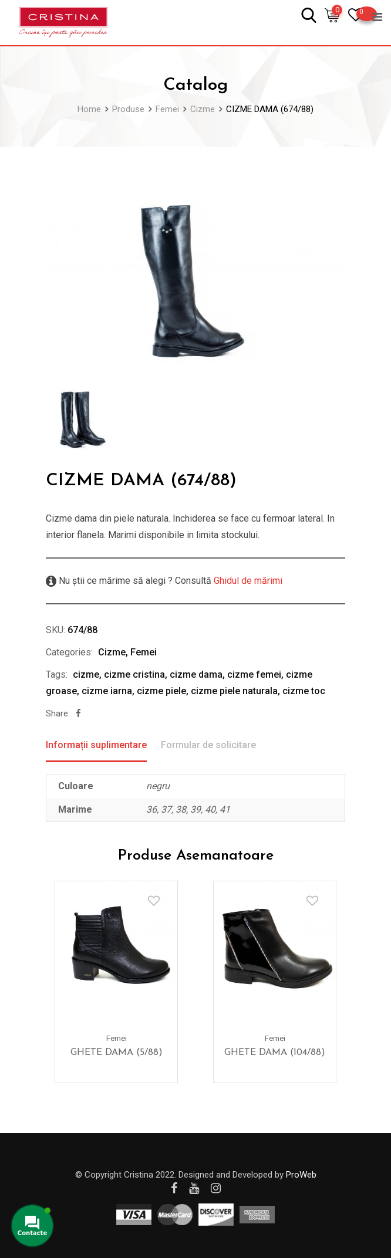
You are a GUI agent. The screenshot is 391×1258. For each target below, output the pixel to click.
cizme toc (303, 690)
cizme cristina (134, 674)
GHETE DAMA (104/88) (274, 1052)
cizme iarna (107, 690)
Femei (143, 652)
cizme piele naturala (234, 690)
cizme (86, 674)
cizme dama (196, 674)
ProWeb (301, 1174)
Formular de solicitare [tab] (208, 744)
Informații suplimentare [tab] (96, 744)
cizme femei (254, 674)
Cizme (112, 652)
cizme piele (161, 690)
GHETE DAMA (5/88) (116, 1052)
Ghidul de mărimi (246, 580)
